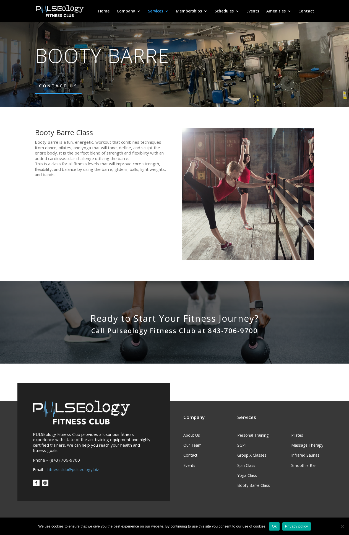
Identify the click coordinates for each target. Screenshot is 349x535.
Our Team (192, 445)
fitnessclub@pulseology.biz (73, 469)
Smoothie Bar (303, 465)
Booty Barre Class (253, 485)
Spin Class (246, 465)
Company (126, 11)
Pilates (297, 435)
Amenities (276, 11)
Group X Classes (251, 455)
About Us (191, 435)
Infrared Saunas (305, 455)
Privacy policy (296, 526)
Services (155, 11)
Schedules (224, 11)
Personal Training (253, 435)
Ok (274, 526)
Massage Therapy (307, 445)
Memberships (189, 11)
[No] (342, 526)
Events (252, 11)
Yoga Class (247, 475)
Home (104, 11)
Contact (306, 11)
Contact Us (58, 85)
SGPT (242, 445)
